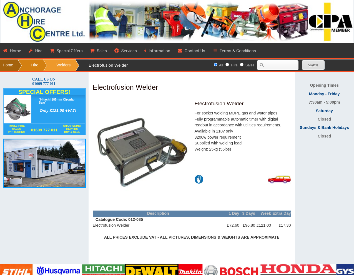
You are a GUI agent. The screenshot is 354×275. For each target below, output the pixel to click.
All (221, 65)
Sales (250, 65)
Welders (63, 65)
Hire (34, 65)
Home (8, 65)
